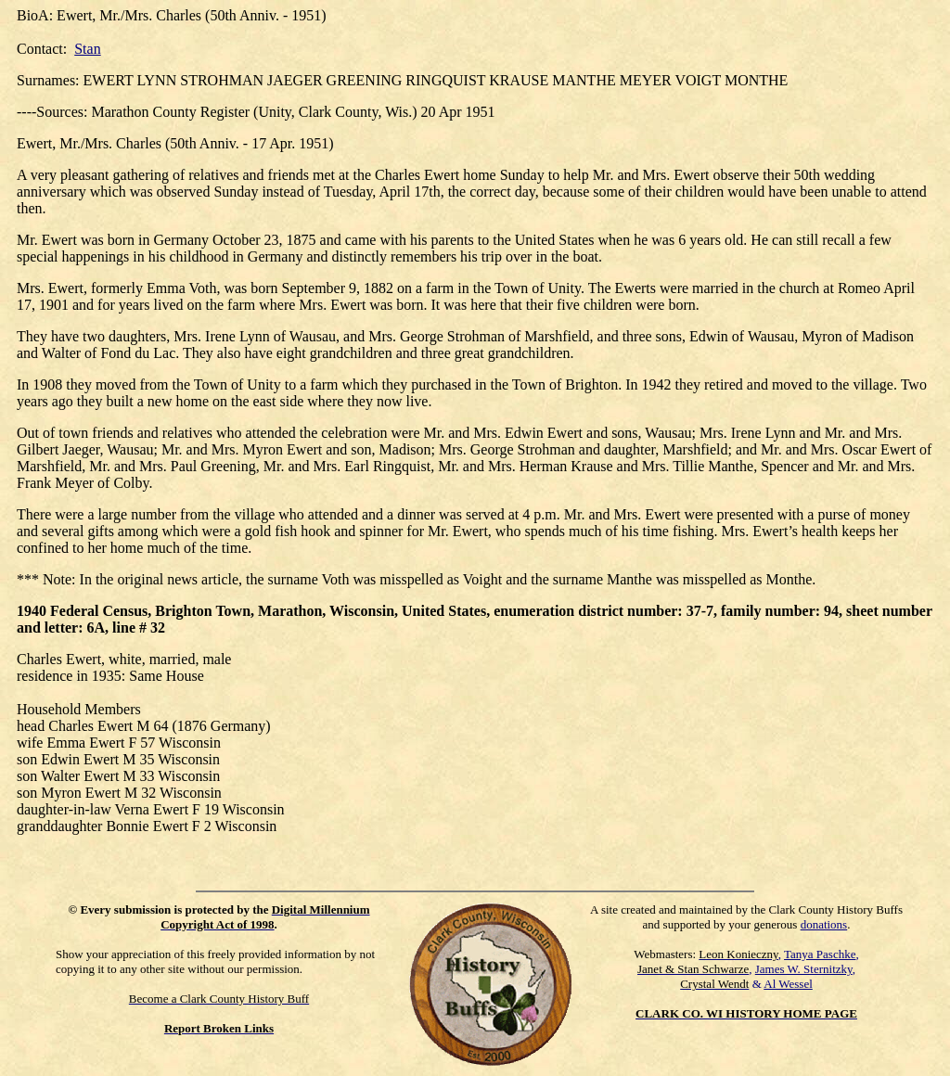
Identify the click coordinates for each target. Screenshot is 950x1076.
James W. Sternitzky (804, 969)
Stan (87, 49)
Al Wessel (788, 984)
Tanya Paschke (819, 954)
